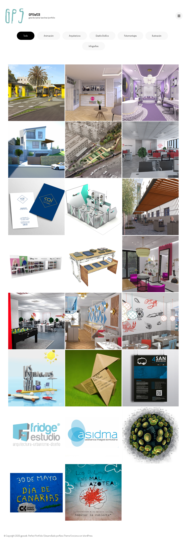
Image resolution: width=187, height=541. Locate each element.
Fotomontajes (130, 35)
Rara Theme (64, 535)
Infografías (93, 46)
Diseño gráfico (102, 35)
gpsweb (34, 14)
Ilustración (156, 35)
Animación (49, 35)
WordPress (87, 535)
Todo (25, 35)
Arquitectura (74, 35)
